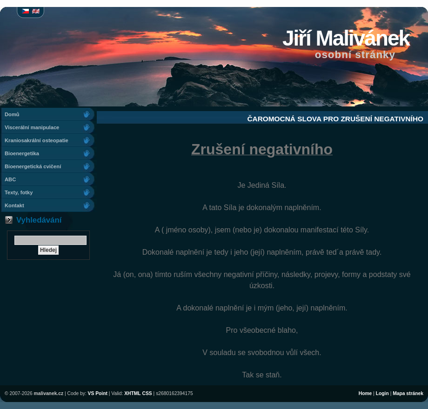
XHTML (132, 393)
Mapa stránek (408, 393)
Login (382, 393)
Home (365, 393)
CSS (147, 393)
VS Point (97, 393)
